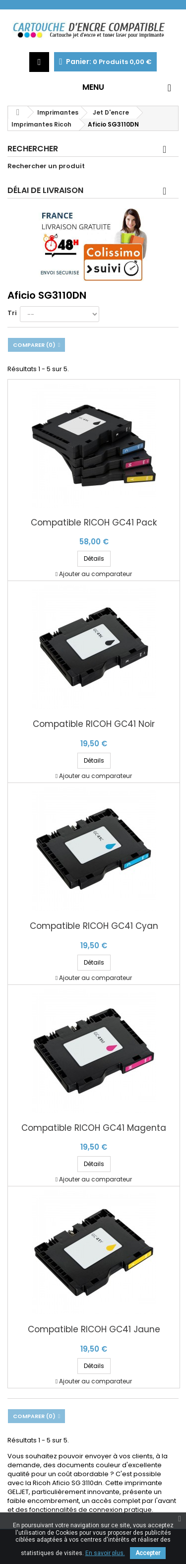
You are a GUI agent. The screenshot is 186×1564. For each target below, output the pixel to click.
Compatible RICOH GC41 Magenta (93, 1128)
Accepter (147, 1553)
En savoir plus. (105, 1553)
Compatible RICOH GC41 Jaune (94, 1329)
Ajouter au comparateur (95, 574)
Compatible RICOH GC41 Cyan (94, 926)
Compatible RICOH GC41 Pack (94, 522)
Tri (12, 313)
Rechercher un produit (46, 166)
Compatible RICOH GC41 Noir (94, 724)
